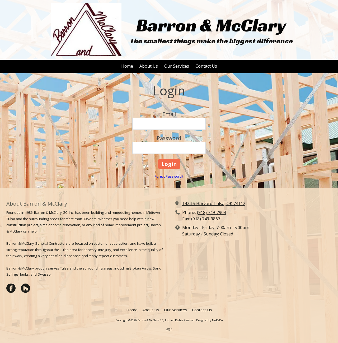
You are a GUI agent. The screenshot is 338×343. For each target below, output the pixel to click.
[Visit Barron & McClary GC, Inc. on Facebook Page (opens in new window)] (11, 288)
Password (169, 138)
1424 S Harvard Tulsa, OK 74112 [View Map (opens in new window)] (213, 203)
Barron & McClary (211, 25)
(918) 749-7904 (211, 212)
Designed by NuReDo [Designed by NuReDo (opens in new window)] (209, 320)
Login (169, 329)
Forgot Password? (169, 176)
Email (169, 114)
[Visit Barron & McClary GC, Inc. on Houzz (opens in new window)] (25, 288)
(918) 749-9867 (205, 219)
